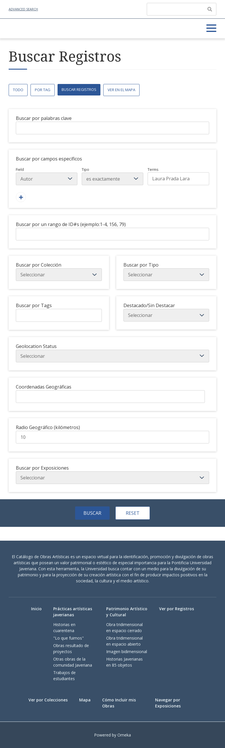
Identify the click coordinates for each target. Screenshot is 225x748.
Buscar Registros (79, 89)
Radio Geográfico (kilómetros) (48, 427)
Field (46, 176)
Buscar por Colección (38, 265)
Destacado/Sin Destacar (149, 305)
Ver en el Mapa (121, 89)
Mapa (85, 700)
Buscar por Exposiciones (42, 468)
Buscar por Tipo (141, 265)
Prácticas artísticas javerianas (72, 611)
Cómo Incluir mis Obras (119, 703)
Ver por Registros (176, 608)
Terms (178, 176)
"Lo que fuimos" (68, 638)
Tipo (112, 176)
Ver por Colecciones (48, 700)
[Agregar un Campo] (21, 197)
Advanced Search (23, 9)
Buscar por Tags (34, 305)
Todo (18, 89)
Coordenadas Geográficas (43, 387)
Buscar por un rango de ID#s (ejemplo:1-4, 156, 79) (71, 224)
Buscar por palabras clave (44, 118)
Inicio (36, 608)
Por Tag (42, 89)
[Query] (181, 9)
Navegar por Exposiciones (168, 703)
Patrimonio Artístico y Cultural (126, 611)
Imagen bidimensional (126, 651)
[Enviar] (209, 9)
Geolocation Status (36, 346)
